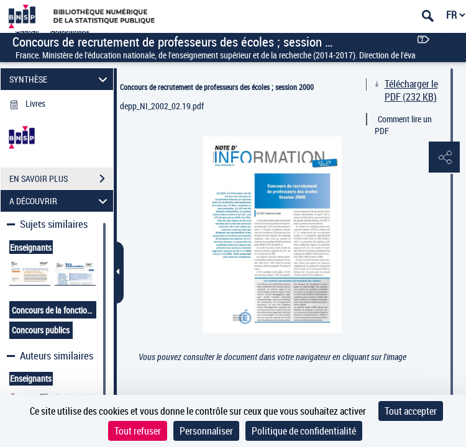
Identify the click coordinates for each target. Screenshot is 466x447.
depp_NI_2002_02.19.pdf (162, 106)
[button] (444, 158)
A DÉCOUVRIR (60, 201)
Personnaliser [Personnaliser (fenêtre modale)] (206, 431)
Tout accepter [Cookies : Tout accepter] (411, 411)
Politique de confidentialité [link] (304, 431)
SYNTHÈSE (60, 79)
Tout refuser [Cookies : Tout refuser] (137, 431)
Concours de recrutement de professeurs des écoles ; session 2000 (217, 87)
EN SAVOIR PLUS (61, 178)
